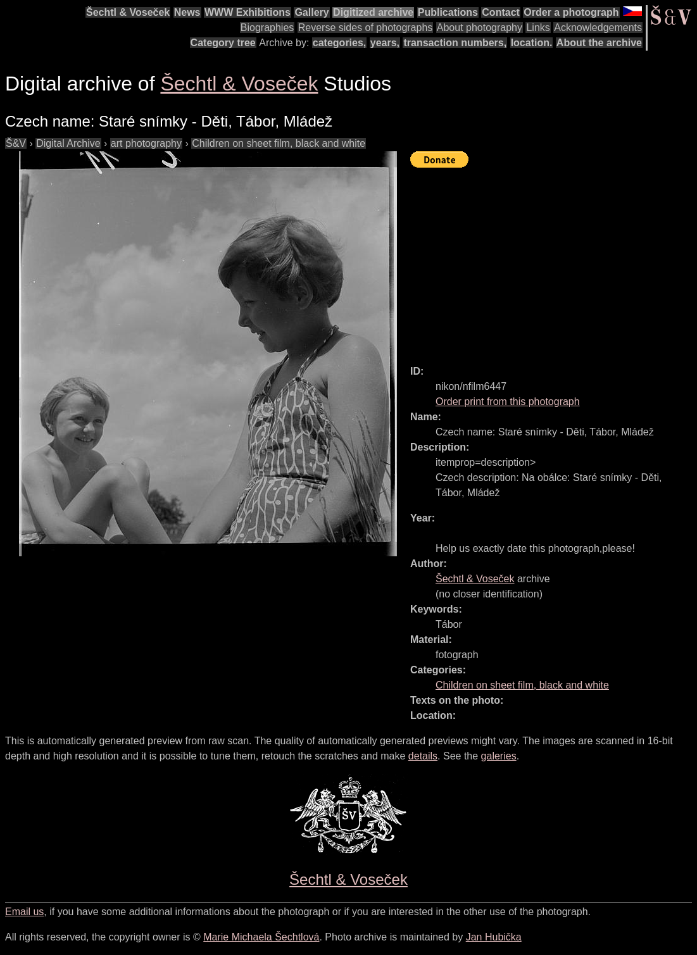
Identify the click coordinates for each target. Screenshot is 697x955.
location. (532, 42)
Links (537, 27)
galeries (499, 756)
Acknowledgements (598, 27)
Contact (501, 12)
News (187, 12)
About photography (479, 27)
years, (384, 42)
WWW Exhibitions (247, 12)
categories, (339, 42)
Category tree (223, 42)
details (422, 756)
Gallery (311, 12)
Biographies (267, 27)
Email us (24, 911)
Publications (448, 12)
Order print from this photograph (508, 401)
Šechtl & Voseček (128, 12)
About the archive (599, 42)
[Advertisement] (553, 260)
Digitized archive (373, 12)
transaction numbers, (454, 42)
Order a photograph (571, 12)
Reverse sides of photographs (365, 27)
